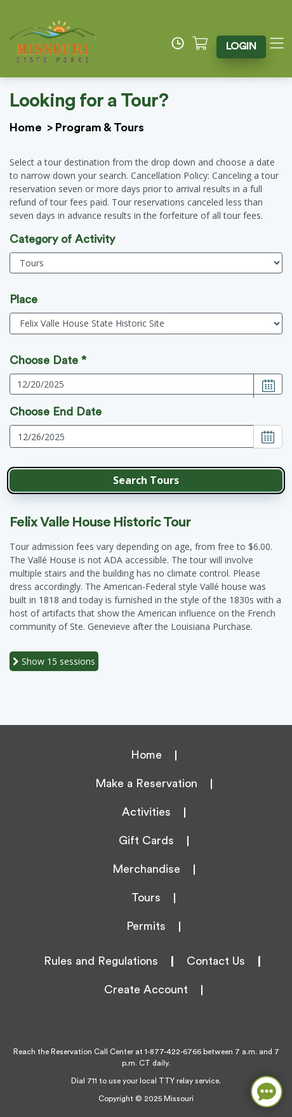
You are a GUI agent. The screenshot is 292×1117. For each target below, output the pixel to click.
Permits (146, 926)
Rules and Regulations (101, 961)
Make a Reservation (146, 783)
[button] (146, 480)
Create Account (146, 989)
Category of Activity (62, 239)
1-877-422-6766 (173, 1051)
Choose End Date (56, 411)
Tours (146, 897)
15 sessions (54, 661)
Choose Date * (48, 360)
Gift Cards (146, 840)
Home (26, 127)
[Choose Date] (267, 386)
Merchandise (146, 869)
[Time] (182, 43)
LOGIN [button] (242, 46)
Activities (146, 812)
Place (23, 299)
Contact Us (216, 961)
